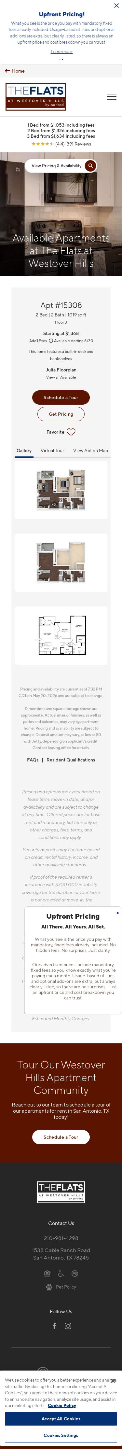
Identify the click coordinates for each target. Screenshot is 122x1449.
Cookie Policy (62, 1405)
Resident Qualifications (71, 758)
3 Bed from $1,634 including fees (61, 134)
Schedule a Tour (61, 396)
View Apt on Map (90, 449)
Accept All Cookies (61, 1418)
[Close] (113, 1381)
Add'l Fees (41, 339)
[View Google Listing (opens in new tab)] (61, 142)
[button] (60, 58)
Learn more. (85, 50)
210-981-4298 (61, 1237)
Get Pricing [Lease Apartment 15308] (61, 412)
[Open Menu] (111, 95)
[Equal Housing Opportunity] (47, 1271)
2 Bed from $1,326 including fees (61, 129)
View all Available (61, 375)
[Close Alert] (18, 8)
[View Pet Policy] (61, 1285)
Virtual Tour (52, 449)
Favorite (61, 430)
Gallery (24, 449)
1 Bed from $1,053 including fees (61, 123)
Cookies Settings (61, 1435)
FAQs (32, 758)
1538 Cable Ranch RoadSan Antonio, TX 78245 (61, 1253)
